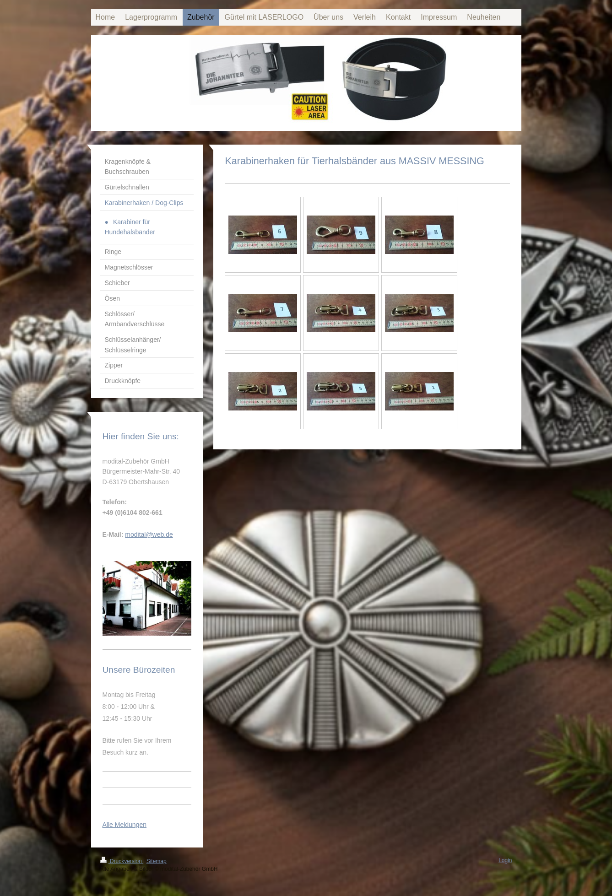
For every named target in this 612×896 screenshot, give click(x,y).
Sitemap (156, 861)
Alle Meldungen (125, 824)
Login (505, 860)
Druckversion (122, 861)
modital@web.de (149, 534)
